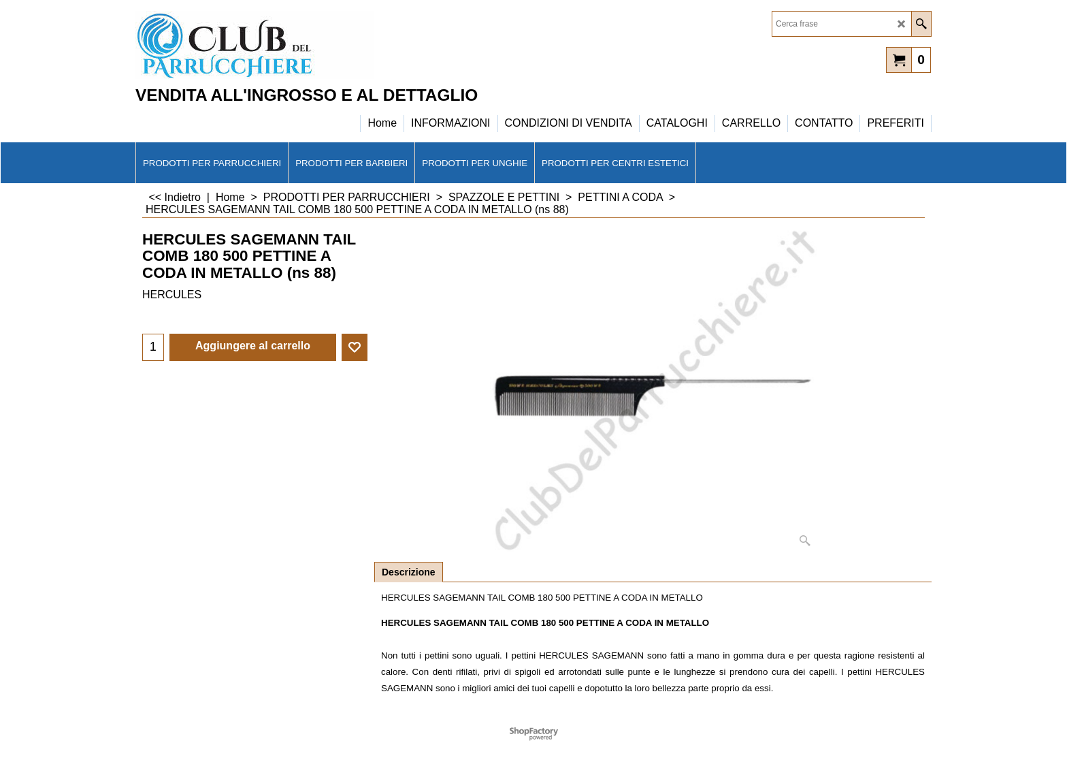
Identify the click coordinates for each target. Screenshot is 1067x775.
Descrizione (409, 572)
